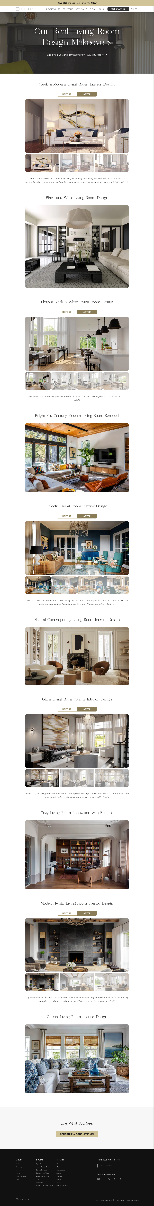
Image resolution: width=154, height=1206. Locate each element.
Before (66, 94)
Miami (58, 1167)
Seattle (59, 1179)
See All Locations (62, 1185)
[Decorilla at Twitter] (115, 1179)
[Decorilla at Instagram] (98, 1179)
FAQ (37, 1179)
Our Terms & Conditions (104, 1200)
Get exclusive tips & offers (109, 1160)
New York (60, 1164)
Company (19, 1167)
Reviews (18, 1170)
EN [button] (134, 9)
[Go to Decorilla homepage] (22, 1200)
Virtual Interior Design (43, 1176)
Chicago (59, 1176)
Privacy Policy (119, 1200)
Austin (59, 1173)
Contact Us (39, 1182)
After (87, 94)
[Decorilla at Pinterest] (109, 1179)
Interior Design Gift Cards (44, 1185)
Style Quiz (39, 1164)
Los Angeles (61, 1170)
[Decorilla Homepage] (24, 9)
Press (17, 1179)
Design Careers (21, 1176)
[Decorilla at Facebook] (104, 1179)
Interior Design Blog (42, 1167)
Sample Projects (41, 1170)
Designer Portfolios (42, 1173)
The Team (19, 1164)
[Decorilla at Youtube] (120, 1179)
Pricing (18, 1173)
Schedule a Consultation (77, 1134)
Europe (59, 1182)
